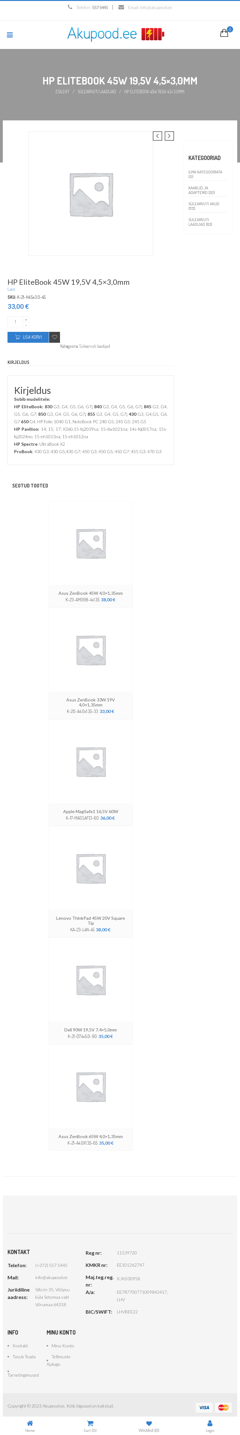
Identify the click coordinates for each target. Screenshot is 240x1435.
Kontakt (20, 1340)
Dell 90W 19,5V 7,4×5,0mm (91, 1024)
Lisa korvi (32, 336)
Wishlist (149, 1426)
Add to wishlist (54, 337)
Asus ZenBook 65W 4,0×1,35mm (90, 1130)
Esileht (62, 91)
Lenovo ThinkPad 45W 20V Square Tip (90, 915)
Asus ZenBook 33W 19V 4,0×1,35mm (91, 699)
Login (210, 1426)
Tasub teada (24, 1351)
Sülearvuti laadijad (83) (200, 221)
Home (30, 1426)
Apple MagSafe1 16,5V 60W (90, 805)
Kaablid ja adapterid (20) (201, 190)
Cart (90, 1426)
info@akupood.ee (156, 7)
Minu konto (63, 1340)
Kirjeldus (18, 362)
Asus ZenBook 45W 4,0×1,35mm (90, 592)
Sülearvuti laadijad (97, 91)
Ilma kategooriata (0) (205, 174)
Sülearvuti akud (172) (203, 206)
